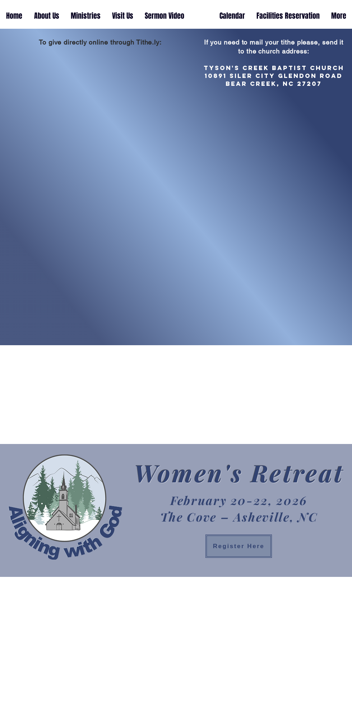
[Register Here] (238, 546)
